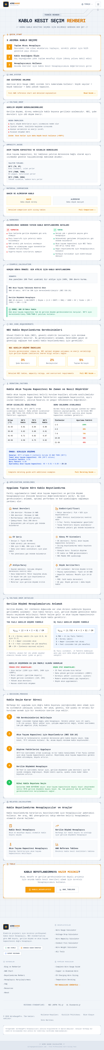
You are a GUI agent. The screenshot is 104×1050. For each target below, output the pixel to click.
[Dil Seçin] (87, 4)
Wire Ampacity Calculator (67, 939)
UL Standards (73, 1005)
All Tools (60, 952)
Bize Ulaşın (88, 1015)
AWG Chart (8, 971)
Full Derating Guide (85, 472)
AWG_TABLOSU (67, 890)
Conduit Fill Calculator (66, 943)
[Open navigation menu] (98, 4)
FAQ (5, 984)
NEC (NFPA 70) (55, 1005)
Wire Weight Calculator (66, 947)
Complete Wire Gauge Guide (67, 967)
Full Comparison (87, 210)
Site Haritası (47, 1020)
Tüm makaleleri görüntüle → (67, 985)
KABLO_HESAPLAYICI (40, 890)
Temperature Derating (65, 980)
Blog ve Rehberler (12, 967)
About (6, 993)
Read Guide (90, 93)
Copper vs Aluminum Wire (66, 971)
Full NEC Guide (88, 373)
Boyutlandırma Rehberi (14, 975)
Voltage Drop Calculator (66, 934)
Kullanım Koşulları (49, 1015)
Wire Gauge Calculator (65, 930)
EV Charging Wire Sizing (66, 975)
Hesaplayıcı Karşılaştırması (17, 980)
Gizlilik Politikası (71, 1015)
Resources (8, 988)
